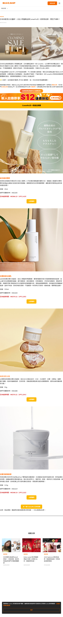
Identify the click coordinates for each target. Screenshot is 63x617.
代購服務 (32, 87)
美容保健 (2, 16)
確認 (31, 610)
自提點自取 (4, 87)
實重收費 (54, 85)
